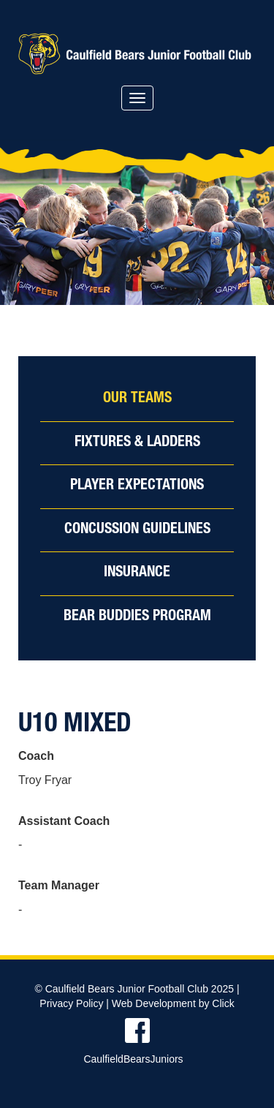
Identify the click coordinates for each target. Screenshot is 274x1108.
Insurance (137, 573)
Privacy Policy (71, 1003)
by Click (217, 1003)
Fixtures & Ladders (137, 443)
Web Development (154, 1003)
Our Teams (137, 399)
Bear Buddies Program (137, 617)
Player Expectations (137, 486)
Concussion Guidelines (137, 530)
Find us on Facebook (137, 1030)
